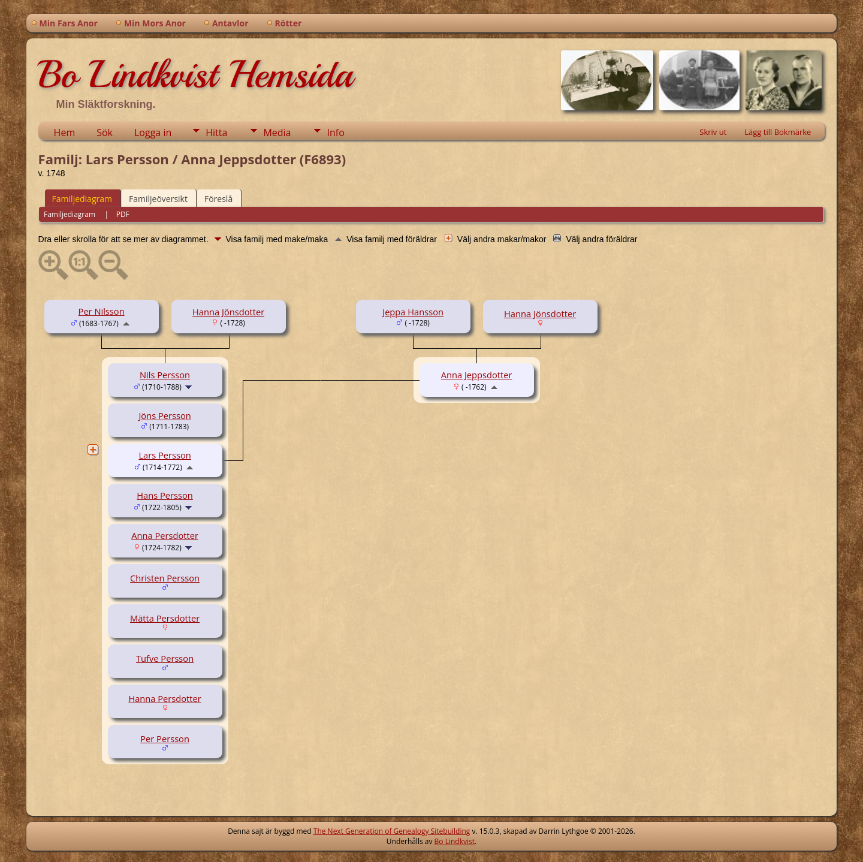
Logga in (152, 132)
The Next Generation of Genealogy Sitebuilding (391, 831)
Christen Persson (165, 578)
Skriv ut (712, 131)
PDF (122, 214)
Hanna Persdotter (164, 698)
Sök (104, 132)
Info (335, 132)
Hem (65, 132)
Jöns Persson (164, 415)
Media (277, 132)
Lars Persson (164, 455)
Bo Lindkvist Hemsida (195, 74)
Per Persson (164, 739)
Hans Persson (165, 495)
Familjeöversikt (158, 198)
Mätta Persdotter (165, 618)
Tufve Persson (165, 658)
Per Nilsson (102, 311)
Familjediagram (82, 198)
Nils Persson (165, 375)
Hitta (216, 132)
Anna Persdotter (164, 535)
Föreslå (218, 198)
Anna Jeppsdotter (476, 375)
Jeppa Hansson (412, 312)
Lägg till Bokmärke (777, 131)
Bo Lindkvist (454, 841)
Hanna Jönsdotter (228, 312)
